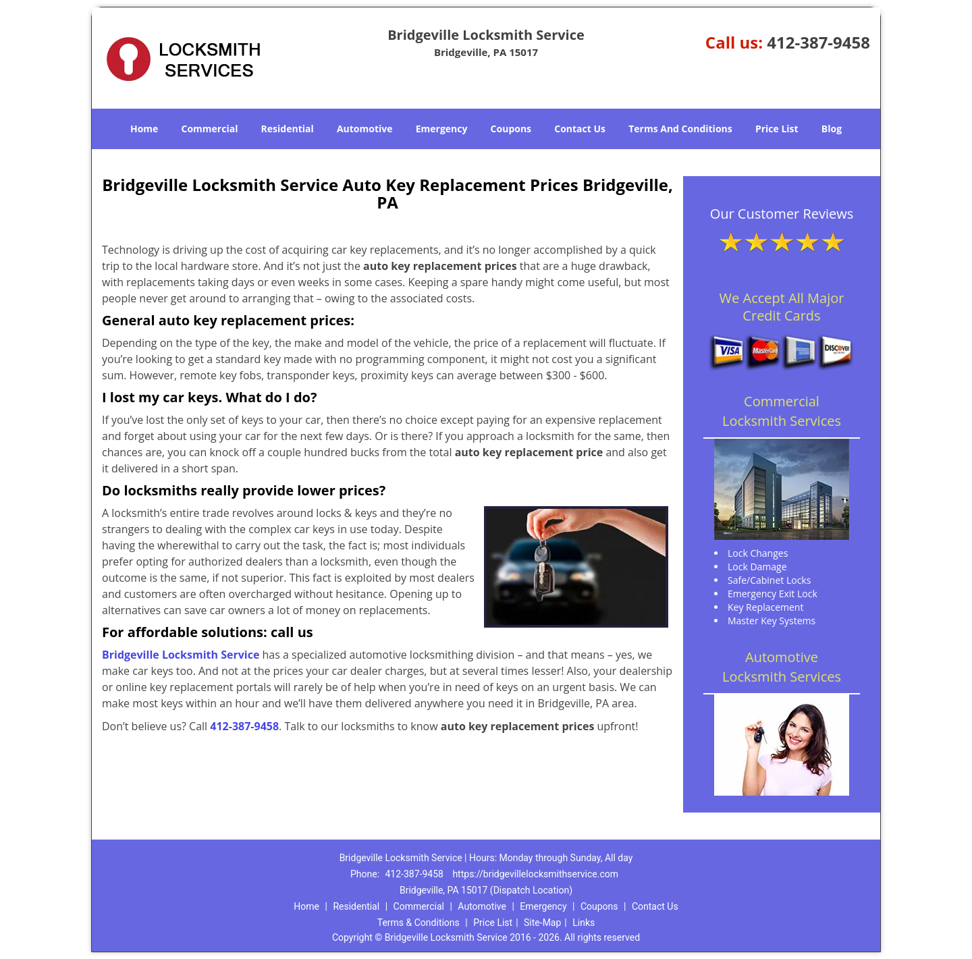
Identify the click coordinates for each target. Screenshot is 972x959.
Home (144, 128)
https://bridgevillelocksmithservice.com (535, 874)
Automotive (365, 128)
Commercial (210, 128)
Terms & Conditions (418, 922)
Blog (831, 128)
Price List (777, 128)
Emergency (442, 128)
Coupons (511, 128)
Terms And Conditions (680, 128)
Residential (287, 128)
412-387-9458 (818, 42)
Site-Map (542, 922)
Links (583, 922)
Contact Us (579, 128)
